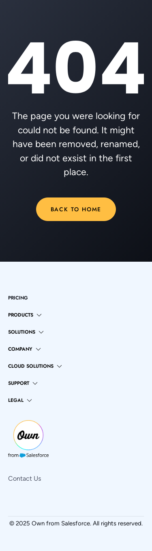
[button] (25, 315)
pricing (18, 298)
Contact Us (24, 478)
